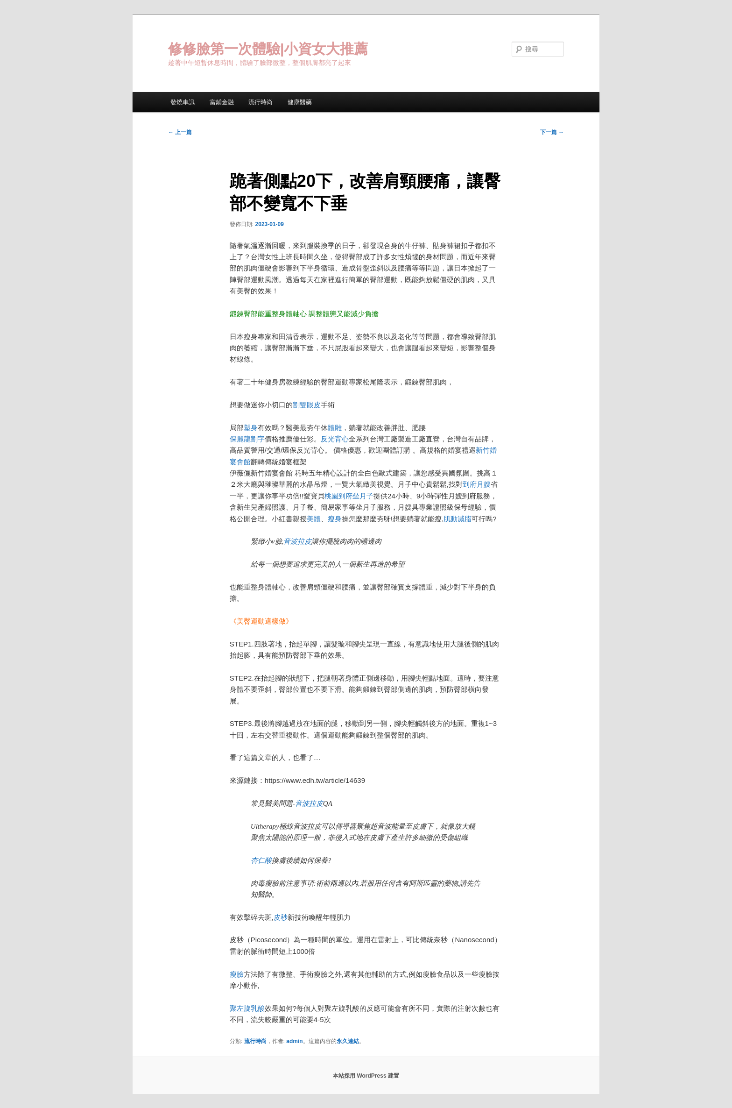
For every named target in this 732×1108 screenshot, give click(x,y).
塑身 (251, 428)
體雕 (335, 428)
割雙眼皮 (307, 405)
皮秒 (281, 917)
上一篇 (180, 132)
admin (294, 1041)
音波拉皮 (297, 541)
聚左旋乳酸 (247, 1008)
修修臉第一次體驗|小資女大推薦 (268, 49)
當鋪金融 (222, 102)
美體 (314, 519)
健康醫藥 (300, 102)
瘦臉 (237, 974)
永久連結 (348, 1041)
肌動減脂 (457, 519)
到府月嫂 (477, 484)
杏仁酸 (261, 860)
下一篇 (552, 132)
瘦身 (335, 519)
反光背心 (335, 439)
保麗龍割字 (247, 439)
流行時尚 (260, 102)
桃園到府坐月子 (348, 496)
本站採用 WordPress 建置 (366, 1075)
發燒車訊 (182, 102)
